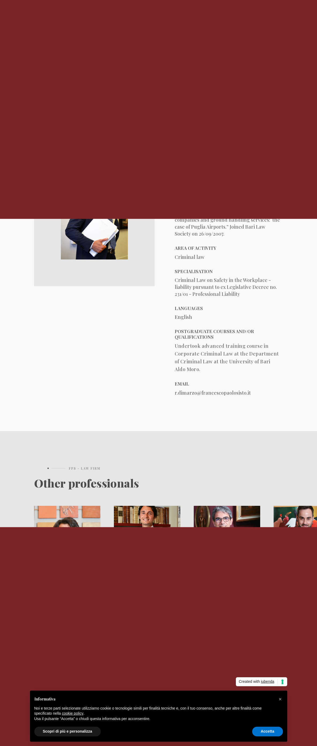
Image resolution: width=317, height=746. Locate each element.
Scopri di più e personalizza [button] (67, 731)
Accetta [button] (267, 731)
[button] (280, 699)
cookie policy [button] (72, 713)
